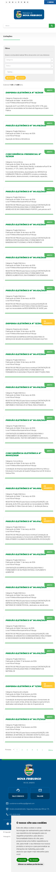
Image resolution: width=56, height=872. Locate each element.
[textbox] (28, 60)
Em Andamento (48, 322)
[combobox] (29, 60)
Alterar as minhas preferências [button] (30, 864)
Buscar (10, 78)
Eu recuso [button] (34, 860)
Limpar (20, 78)
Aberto (49, 90)
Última (50, 750)
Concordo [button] (22, 860)
